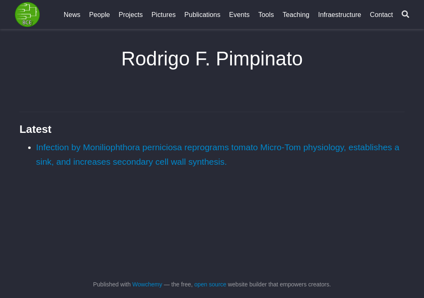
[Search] (405, 14)
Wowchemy (147, 284)
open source (210, 284)
